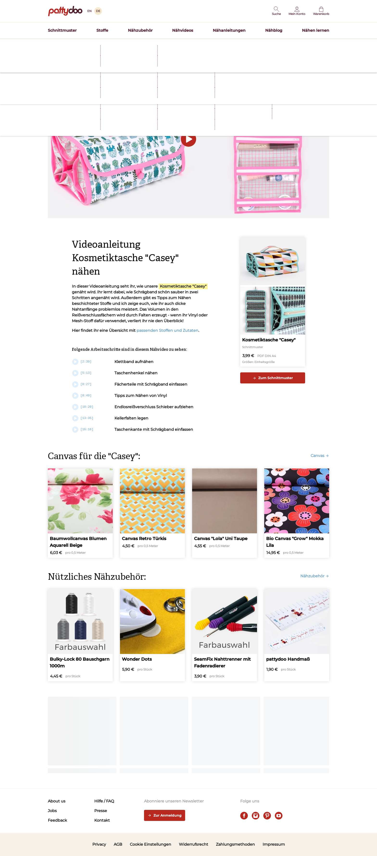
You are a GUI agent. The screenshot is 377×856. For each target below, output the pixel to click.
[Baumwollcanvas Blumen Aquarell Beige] (80, 513)
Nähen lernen (315, 30)
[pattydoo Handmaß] (296, 635)
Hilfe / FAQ (104, 801)
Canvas (320, 455)
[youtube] (279, 815)
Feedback (57, 820)
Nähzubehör (140, 30)
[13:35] (83, 418)
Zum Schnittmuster (272, 378)
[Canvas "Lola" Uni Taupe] (224, 513)
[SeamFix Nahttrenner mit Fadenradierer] (224, 635)
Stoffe (102, 30)
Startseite (55, 53)
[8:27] (82, 384)
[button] (276, 11)
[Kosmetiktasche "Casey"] (272, 302)
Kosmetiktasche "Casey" (183, 286)
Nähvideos (182, 30)
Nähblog (273, 30)
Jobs (52, 810)
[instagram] (255, 815)
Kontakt (102, 820)
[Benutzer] (297, 11)
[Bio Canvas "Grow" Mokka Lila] (296, 513)
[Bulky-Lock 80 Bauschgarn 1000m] (80, 635)
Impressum (274, 844)
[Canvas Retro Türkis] (152, 513)
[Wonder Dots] (152, 635)
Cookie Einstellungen (150, 844)
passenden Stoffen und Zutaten (167, 330)
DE (98, 11)
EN (89, 11)
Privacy (99, 844)
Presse (100, 810)
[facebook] (244, 815)
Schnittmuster (62, 30)
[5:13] (82, 373)
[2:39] (82, 362)
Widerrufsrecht (193, 844)
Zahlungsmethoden (235, 844)
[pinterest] (267, 815)
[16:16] (83, 429)
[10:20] (83, 407)
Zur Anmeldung (165, 815)
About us (56, 801)
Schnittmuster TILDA (219, 44)
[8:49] (82, 396)
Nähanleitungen (229, 30)
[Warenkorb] (321, 11)
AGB (118, 844)
